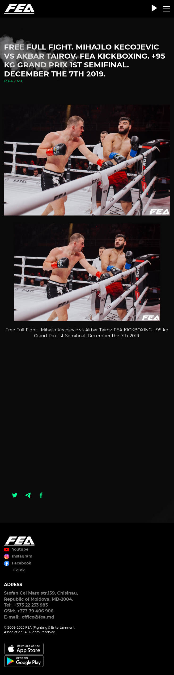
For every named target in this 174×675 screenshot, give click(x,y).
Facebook (21, 563)
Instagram (22, 556)
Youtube (20, 549)
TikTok (18, 570)
